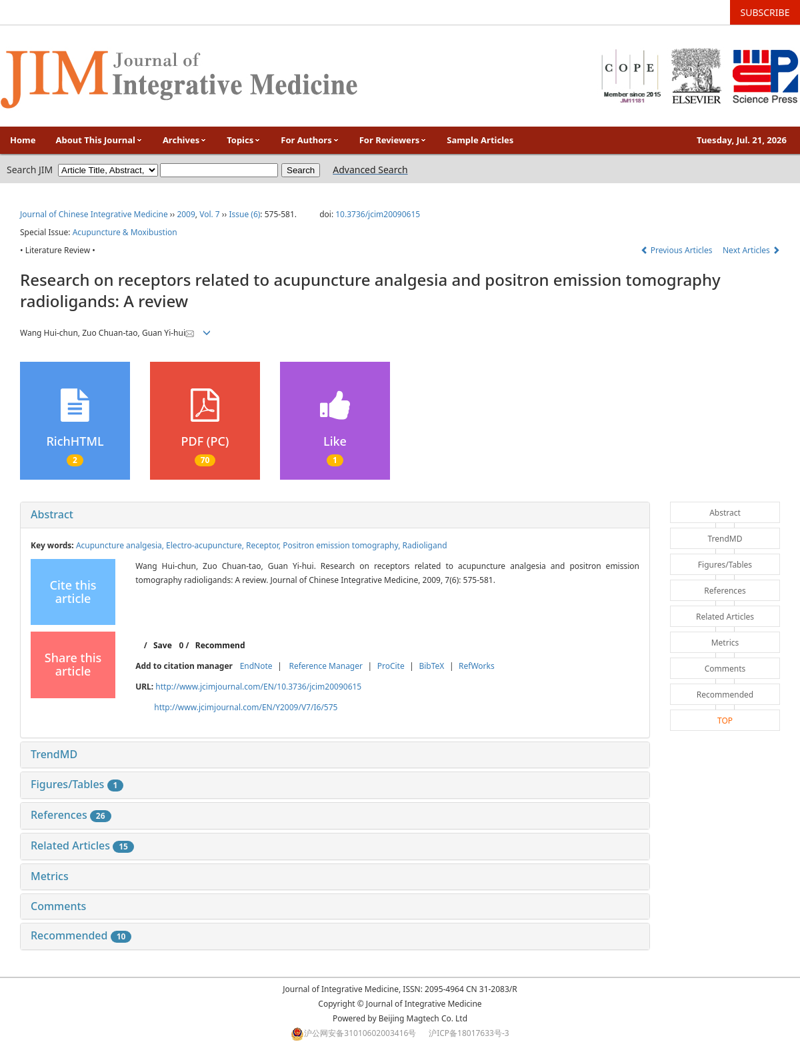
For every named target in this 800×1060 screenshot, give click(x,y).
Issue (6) (244, 214)
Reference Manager (326, 666)
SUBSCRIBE (765, 12)
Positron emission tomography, (342, 545)
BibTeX (431, 666)
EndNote (256, 666)
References (71, 814)
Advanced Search (370, 169)
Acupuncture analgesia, (121, 545)
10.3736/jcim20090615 (377, 214)
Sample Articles (480, 140)
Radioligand (424, 545)
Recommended (81, 935)
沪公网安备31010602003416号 (360, 1033)
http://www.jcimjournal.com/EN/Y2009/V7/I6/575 (245, 707)
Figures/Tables (77, 784)
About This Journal (99, 140)
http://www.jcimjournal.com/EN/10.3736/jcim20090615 (258, 686)
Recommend (220, 645)
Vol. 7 (209, 214)
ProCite (391, 666)
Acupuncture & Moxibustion (125, 232)
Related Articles (82, 845)
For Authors (310, 140)
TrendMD (54, 754)
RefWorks (477, 666)
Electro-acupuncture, (206, 545)
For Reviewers (393, 140)
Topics (244, 140)
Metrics (50, 876)
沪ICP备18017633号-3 (469, 1033)
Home (23, 140)
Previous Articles (678, 250)
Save (162, 645)
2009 (186, 214)
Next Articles (751, 250)
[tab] (335, 515)
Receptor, (264, 545)
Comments (58, 906)
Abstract (52, 514)
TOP (725, 720)
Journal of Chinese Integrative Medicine (94, 214)
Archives (185, 140)
